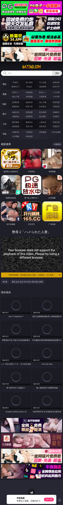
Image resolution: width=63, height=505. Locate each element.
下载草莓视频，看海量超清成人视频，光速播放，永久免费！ (34, 274)
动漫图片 (56, 112)
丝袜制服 (29, 96)
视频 (4, 94)
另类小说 (29, 126)
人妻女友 (42, 122)
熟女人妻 (15, 96)
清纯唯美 (29, 116)
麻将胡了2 (16, 86)
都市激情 (15, 122)
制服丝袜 (15, 106)
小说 (4, 124)
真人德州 (29, 82)
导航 (4, 133)
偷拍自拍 (29, 102)
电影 (4, 104)
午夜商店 (29, 132)
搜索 (57, 73)
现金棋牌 (42, 86)
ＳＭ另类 (56, 96)
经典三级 (29, 106)
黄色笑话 (42, 126)
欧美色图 (42, 112)
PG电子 (15, 82)
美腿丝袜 (15, 116)
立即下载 (48, 499)
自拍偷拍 (29, 92)
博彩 (4, 84)
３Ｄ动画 (56, 92)
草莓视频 (42, 132)
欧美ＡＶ (42, 92)
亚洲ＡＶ (15, 92)
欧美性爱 (56, 102)
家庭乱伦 (29, 122)
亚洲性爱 (15, 102)
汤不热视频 (56, 132)
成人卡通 (42, 102)
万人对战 (42, 82)
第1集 (5, 282)
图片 (4, 114)
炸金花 (29, 86)
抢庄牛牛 (56, 86)
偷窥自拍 (15, 112)
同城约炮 (15, 132)
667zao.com (31, 66)
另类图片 (56, 116)
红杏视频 (15, 136)
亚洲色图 (29, 112)
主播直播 (42, 96)
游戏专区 (56, 82)
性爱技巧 (56, 126)
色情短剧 (29, 136)
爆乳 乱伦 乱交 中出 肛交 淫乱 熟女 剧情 (27, 282)
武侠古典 (56, 122)
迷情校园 (15, 126)
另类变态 (56, 106)
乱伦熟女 (42, 106)
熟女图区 (42, 116)
